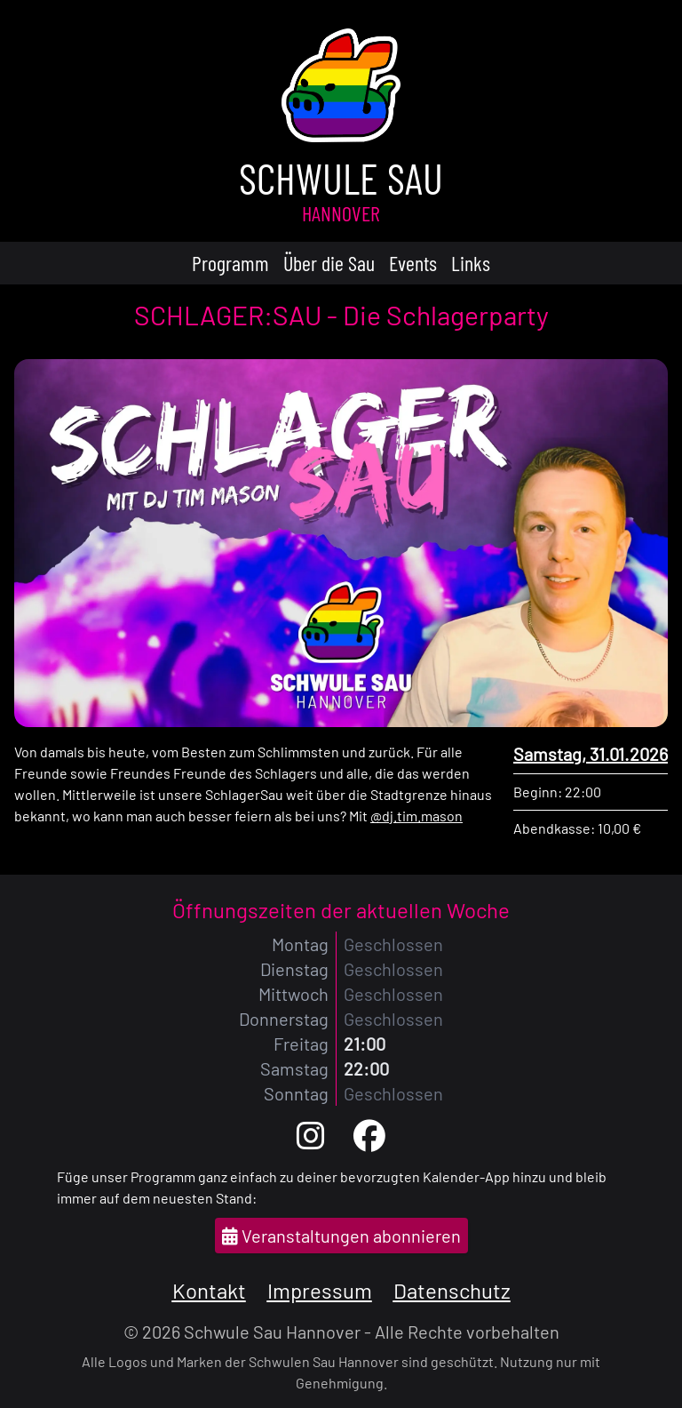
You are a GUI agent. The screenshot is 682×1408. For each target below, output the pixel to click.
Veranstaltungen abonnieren (341, 1235)
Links (470, 263)
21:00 (364, 1043)
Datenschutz (452, 1290)
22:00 (366, 1068)
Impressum (319, 1290)
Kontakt (209, 1290)
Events (413, 263)
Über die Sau (329, 263)
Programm (230, 263)
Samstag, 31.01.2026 (590, 753)
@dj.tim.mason (416, 815)
